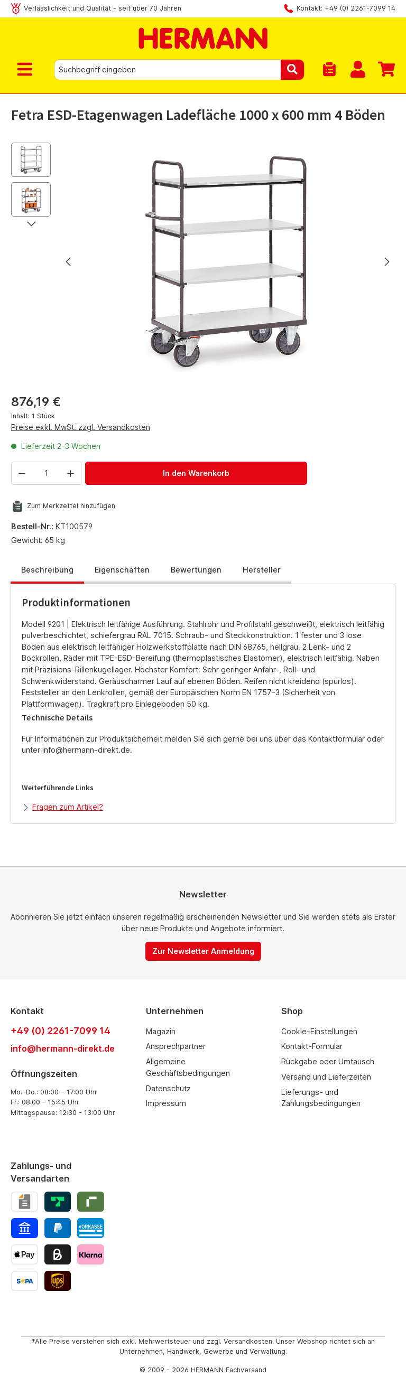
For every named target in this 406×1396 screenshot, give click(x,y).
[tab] (47, 570)
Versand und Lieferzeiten (326, 1076)
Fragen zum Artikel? (67, 806)
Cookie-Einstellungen (319, 1031)
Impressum (166, 1103)
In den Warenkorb (196, 473)
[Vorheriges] (69, 262)
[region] (203, 261)
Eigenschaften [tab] (122, 569)
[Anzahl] (46, 473)
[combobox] (167, 69)
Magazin (161, 1031)
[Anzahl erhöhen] (70, 473)
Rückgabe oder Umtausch (327, 1061)
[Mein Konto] (358, 69)
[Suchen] (292, 69)
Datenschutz (168, 1088)
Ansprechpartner (176, 1046)
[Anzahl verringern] (21, 473)
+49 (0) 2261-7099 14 (60, 1030)
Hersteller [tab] (262, 569)
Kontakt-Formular (312, 1046)
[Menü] (27, 69)
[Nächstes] (386, 262)
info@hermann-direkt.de (63, 1048)
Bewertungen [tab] (196, 569)
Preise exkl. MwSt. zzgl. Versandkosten (80, 427)
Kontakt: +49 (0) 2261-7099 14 (346, 8)
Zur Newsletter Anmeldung (203, 951)
